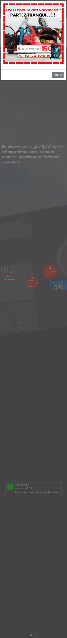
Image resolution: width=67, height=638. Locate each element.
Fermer (58, 75)
